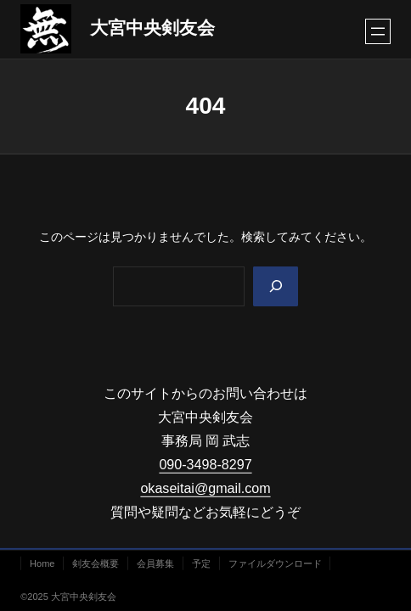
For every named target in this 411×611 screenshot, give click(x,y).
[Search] (275, 286)
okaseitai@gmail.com (205, 488)
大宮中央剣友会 (152, 28)
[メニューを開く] (378, 31)
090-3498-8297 (205, 464)
